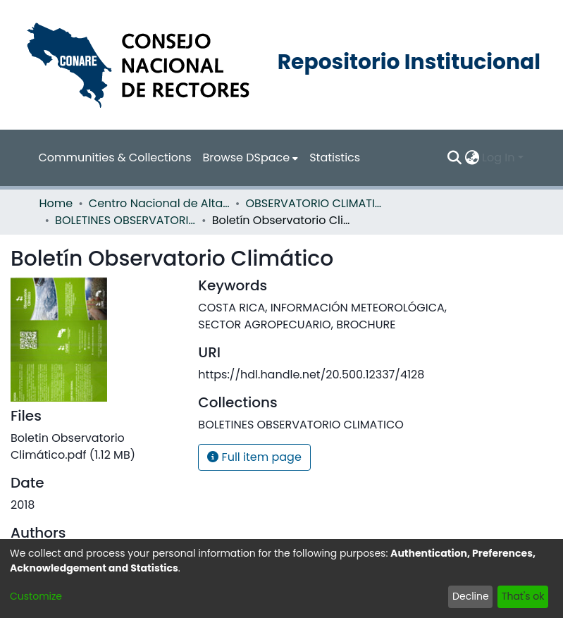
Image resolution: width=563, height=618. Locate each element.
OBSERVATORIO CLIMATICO (315, 203)
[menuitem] (251, 158)
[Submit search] (454, 157)
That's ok (523, 596)
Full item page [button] (254, 457)
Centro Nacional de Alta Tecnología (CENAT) (159, 203)
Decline (470, 596)
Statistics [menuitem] (334, 157)
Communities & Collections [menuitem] (115, 157)
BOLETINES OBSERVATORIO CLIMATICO (125, 220)
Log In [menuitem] (498, 157)
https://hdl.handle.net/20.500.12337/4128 (311, 374)
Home (56, 203)
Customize (36, 596)
